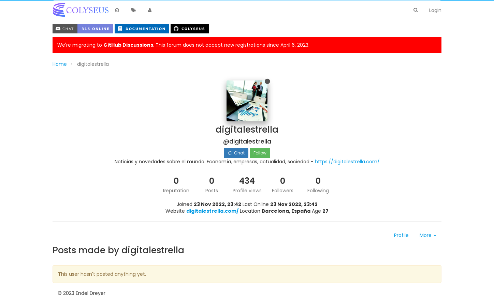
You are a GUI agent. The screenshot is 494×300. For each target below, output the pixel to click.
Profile (401, 235)
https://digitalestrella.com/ (347, 161)
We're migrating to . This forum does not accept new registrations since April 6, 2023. (183, 45)
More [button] (428, 235)
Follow (259, 153)
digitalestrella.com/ (212, 211)
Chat (236, 153)
